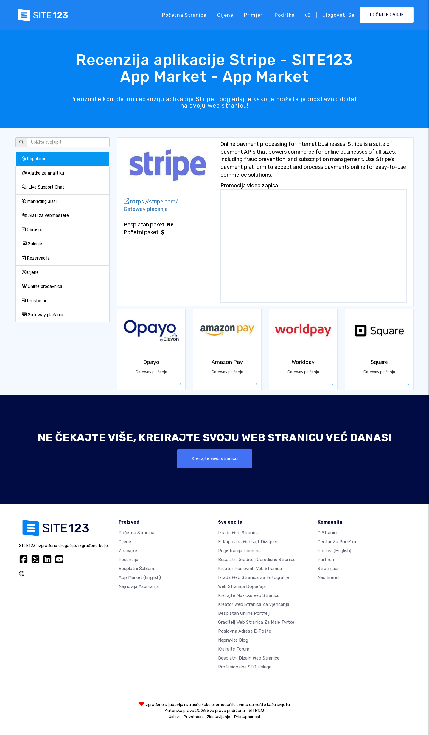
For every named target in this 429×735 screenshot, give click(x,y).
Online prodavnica (42, 286)
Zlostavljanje (218, 717)
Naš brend (328, 577)
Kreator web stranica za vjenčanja (253, 604)
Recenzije (128, 560)
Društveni (34, 300)
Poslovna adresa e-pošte (244, 631)
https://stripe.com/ (151, 201)
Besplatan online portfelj (244, 613)
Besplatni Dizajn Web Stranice (248, 658)
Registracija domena (239, 551)
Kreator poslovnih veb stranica (250, 569)
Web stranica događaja (242, 586)
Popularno (34, 158)
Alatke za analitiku (43, 173)
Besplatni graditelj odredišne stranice (257, 560)
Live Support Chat (43, 187)
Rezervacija (36, 258)
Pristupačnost (247, 717)
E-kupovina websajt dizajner (247, 542)
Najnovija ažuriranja (139, 586)
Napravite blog (233, 640)
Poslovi (334, 551)
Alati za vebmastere (45, 215)
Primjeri (254, 15)
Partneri (326, 560)
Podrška (285, 15)
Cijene (225, 15)
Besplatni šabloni (136, 569)
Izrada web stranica (238, 533)
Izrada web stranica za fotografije (253, 577)
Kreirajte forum (233, 649)
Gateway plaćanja (42, 314)
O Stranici (327, 533)
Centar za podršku (337, 542)
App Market (140, 577)
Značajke (128, 551)
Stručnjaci (328, 569)
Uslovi (174, 717)
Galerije (32, 243)
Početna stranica (184, 15)
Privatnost (193, 717)
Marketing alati (39, 201)
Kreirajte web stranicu (214, 458)
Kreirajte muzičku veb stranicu (248, 595)
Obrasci (32, 229)
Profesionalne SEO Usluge (244, 667)
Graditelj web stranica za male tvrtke (256, 622)
